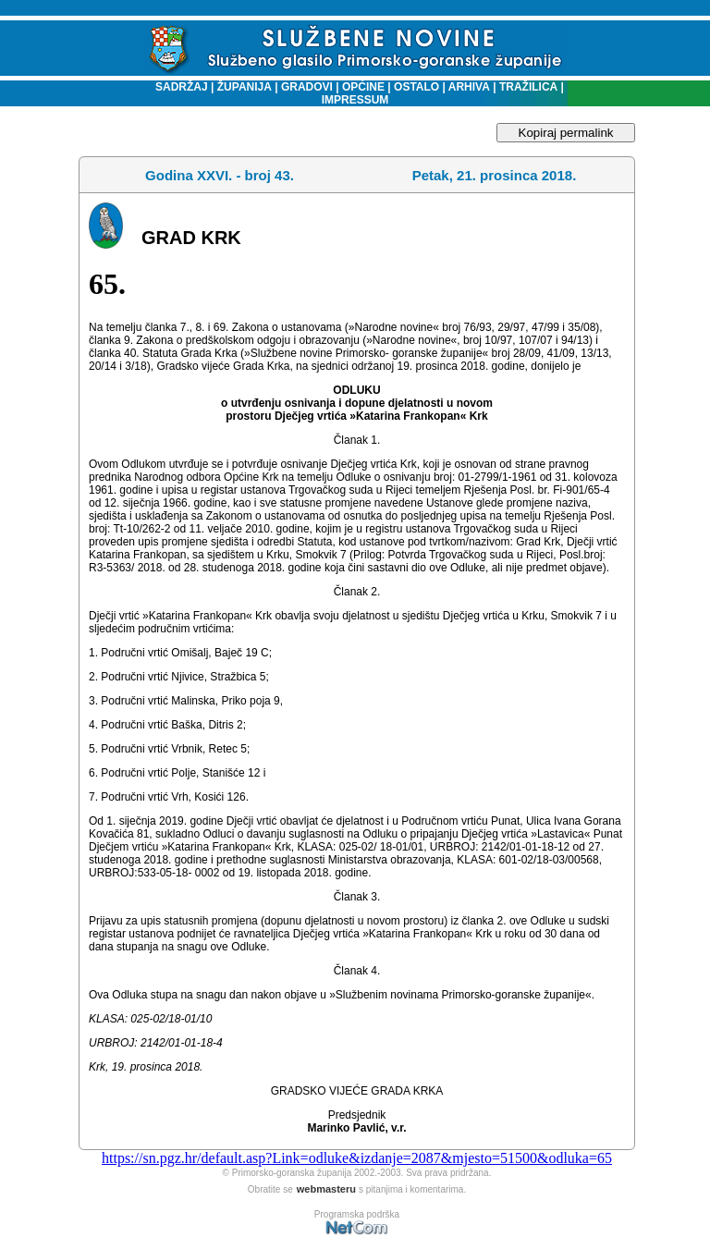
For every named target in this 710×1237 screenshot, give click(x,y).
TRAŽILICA (527, 86)
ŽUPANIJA (244, 86)
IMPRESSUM (355, 99)
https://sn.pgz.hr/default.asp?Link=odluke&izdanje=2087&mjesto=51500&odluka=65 (357, 1158)
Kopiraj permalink (566, 133)
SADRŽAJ (177, 86)
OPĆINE (363, 86)
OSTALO (416, 86)
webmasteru (326, 1188)
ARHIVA (468, 86)
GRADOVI (307, 86)
